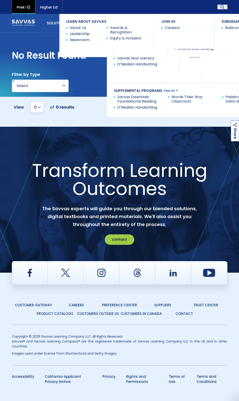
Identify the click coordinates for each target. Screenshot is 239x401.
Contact (215, 22)
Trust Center (205, 305)
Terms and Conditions (207, 379)
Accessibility (23, 376)
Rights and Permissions (137, 379)
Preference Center (119, 305)
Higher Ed (48, 7)
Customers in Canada (141, 313)
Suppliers (162, 305)
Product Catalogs (55, 313)
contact (119, 239)
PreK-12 (23, 7)
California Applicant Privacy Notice (63, 379)
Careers (76, 305)
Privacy (109, 376)
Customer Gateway (33, 305)
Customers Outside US (98, 313)
